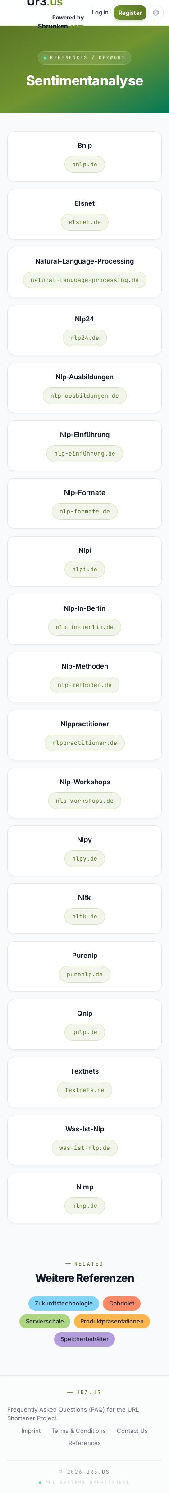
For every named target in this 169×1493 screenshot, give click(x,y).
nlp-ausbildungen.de (84, 396)
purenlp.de (85, 974)
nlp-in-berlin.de (85, 627)
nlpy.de (84, 858)
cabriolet (121, 1303)
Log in (100, 12)
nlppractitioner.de (84, 743)
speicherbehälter (84, 1338)
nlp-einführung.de (84, 453)
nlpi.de (84, 569)
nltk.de (84, 916)
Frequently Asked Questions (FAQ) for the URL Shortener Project (73, 1414)
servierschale (45, 1321)
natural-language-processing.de (85, 280)
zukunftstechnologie (64, 1303)
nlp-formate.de (84, 511)
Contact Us (132, 1430)
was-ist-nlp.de (84, 1148)
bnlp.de (84, 164)
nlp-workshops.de (85, 801)
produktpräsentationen (112, 1321)
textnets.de (85, 1090)
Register (130, 12)
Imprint (31, 1430)
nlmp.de (84, 1206)
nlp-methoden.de (85, 685)
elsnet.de (85, 222)
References (85, 1442)
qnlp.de (84, 1032)
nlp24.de (84, 338)
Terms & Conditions (78, 1430)
